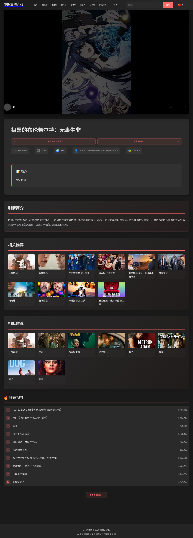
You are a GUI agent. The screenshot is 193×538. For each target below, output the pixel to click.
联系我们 (111, 534)
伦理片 (85, 5)
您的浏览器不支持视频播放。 (96, 62)
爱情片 (48, 5)
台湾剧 (73, 5)
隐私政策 (101, 534)
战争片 (97, 5)
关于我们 (81, 534)
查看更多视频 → (96, 511)
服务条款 (91, 534)
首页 (37, 5)
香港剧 (60, 5)
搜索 (168, 5)
